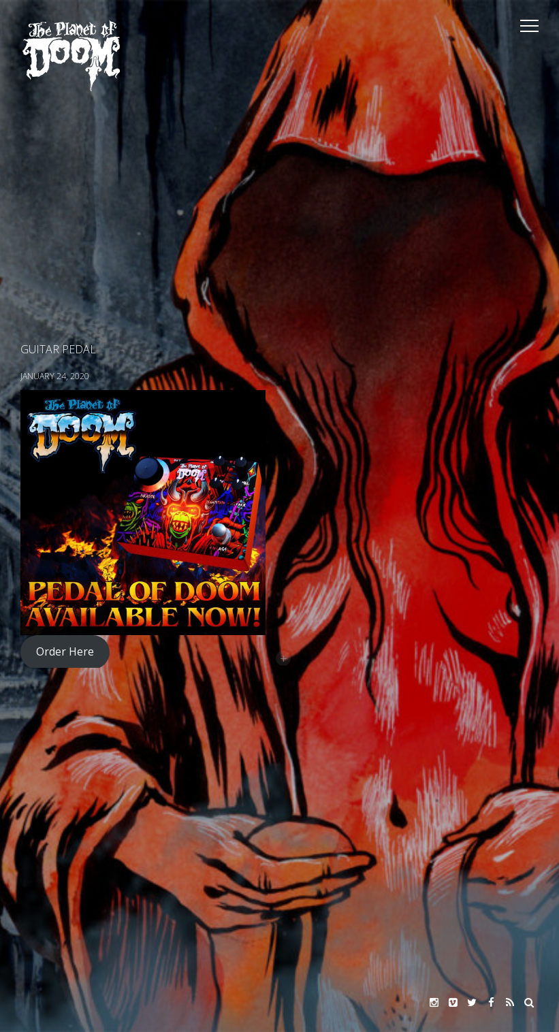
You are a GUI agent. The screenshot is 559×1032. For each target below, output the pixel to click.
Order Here (65, 651)
